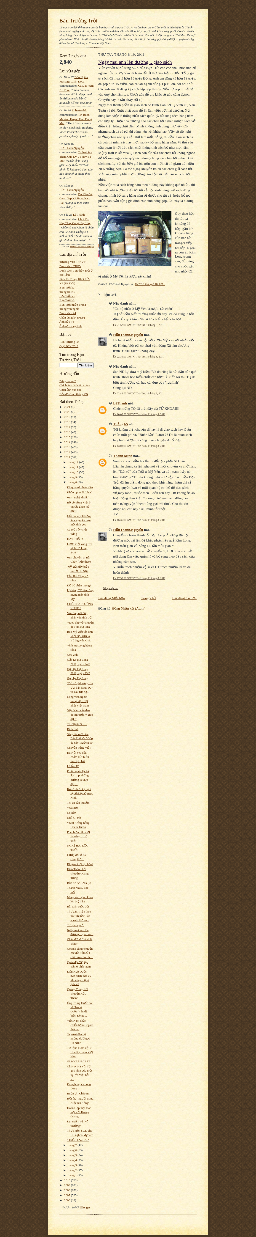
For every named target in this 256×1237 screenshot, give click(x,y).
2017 (67, 427)
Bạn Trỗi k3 (67, 300)
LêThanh (120, 403)
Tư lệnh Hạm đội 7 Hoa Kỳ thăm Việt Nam (80, 1052)
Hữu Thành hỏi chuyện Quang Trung (77, 873)
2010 (67, 1180)
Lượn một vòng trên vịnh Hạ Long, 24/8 (79, 548)
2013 (67, 447)
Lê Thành (79, 214)
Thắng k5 (120, 424)
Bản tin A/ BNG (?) (79, 883)
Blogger (85, 1207)
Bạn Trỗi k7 (67, 287)
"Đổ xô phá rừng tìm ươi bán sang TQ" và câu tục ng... (80, 687)
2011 (67, 457)
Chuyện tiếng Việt (79, 747)
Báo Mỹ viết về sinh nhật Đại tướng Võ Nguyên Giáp (80, 636)
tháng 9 (73, 477)
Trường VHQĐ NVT (72, 262)
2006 (67, 1200)
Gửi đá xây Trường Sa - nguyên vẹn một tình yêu (79, 520)
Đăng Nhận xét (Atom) (128, 608)
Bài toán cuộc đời (78, 906)
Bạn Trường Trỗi (78, 21)
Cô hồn (71, 812)
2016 (67, 432)
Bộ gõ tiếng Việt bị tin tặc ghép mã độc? (79, 507)
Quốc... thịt (74, 817)
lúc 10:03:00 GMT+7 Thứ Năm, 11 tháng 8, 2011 (139, 414)
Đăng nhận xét (110, 588)
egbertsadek (79, 110)
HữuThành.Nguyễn (71, 148)
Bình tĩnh (72, 729)
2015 (67, 437)
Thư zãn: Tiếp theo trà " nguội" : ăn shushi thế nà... (79, 916)
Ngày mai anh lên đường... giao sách (135, 62)
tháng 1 (73, 1175)
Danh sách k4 (67, 313)
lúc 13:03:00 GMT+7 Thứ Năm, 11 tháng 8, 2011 (139, 446)
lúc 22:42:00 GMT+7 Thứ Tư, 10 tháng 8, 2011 (138, 393)
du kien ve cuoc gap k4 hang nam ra (76, 198)
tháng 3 (73, 1165)
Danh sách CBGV (70, 266)
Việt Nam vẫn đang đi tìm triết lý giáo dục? (80, 714)
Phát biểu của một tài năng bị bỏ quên (78, 836)
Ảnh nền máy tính (70, 326)
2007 (67, 1195)
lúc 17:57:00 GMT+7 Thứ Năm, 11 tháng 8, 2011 (139, 578)
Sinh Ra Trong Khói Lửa (74, 279)
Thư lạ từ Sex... (77, 724)
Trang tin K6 (67, 292)
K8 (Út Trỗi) (67, 283)
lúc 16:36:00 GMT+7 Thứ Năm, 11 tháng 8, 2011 (139, 520)
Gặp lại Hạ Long (77, 678)
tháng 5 (73, 1155)
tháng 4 (73, 1160)
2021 (67, 407)
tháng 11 (73, 467)
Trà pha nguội (75, 925)
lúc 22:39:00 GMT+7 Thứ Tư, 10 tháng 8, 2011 (138, 356)
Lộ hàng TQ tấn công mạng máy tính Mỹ (80, 594)
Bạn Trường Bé (69, 342)
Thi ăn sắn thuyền (78, 802)
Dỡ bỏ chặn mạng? (79, 585)
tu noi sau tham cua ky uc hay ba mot (75, 156)
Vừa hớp (72, 807)
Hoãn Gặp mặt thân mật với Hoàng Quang (79, 1112)
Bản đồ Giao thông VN (73, 394)
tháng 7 (73, 1145)
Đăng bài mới (67, 381)
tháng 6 (73, 1150)
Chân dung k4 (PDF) (72, 317)
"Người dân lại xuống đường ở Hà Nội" (78, 1039)
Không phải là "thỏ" (79, 492)
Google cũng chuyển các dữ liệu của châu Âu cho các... (80, 953)
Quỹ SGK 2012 (68, 346)
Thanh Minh (122, 456)
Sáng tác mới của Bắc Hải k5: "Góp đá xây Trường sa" (80, 738)
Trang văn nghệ (69, 309)
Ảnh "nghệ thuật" (78, 497)
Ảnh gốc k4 (66, 321)
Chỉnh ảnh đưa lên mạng (74, 385)
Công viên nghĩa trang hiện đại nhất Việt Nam (78, 701)
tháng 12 (73, 462)
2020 (67, 412)
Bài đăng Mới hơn (111, 598)
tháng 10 (73, 472)
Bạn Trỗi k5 (67, 296)
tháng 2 (73, 1170)
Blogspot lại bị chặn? (80, 864)
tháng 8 (73, 482)
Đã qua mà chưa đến (80, 487)
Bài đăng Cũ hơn (184, 598)
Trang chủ (148, 598)
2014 (67, 442)
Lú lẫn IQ (73, 766)
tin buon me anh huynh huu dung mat (75, 119)
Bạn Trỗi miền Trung (72, 304)
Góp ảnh (72, 654)
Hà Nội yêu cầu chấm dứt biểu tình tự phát (78, 757)
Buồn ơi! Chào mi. (78, 1093)
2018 (67, 422)
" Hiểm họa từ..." (78, 1140)
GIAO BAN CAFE (78, 1061)
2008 (67, 1190)
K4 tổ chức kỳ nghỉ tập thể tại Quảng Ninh (80, 793)
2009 (67, 1185)
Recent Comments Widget (82, 246)
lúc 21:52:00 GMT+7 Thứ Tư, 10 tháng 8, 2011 (138, 325)
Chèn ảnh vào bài (70, 389)
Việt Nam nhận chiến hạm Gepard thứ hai (80, 1025)
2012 (67, 452)
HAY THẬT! (75, 539)
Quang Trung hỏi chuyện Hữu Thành (77, 993)
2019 (67, 417)
